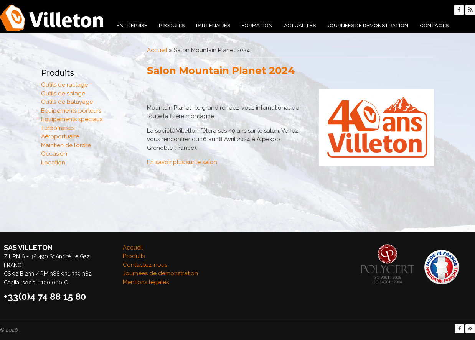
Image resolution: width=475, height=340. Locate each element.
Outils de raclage (64, 84)
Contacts (434, 25)
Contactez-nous (145, 264)
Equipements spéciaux (72, 119)
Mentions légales (146, 282)
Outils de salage (63, 93)
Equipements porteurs (71, 110)
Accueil (157, 50)
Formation (257, 25)
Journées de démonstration (367, 25)
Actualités (300, 25)
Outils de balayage (67, 102)
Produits (172, 25)
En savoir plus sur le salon (182, 162)
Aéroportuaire (60, 136)
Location (53, 162)
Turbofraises (57, 128)
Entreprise (132, 25)
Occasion (54, 153)
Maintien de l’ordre (66, 145)
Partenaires (213, 25)
